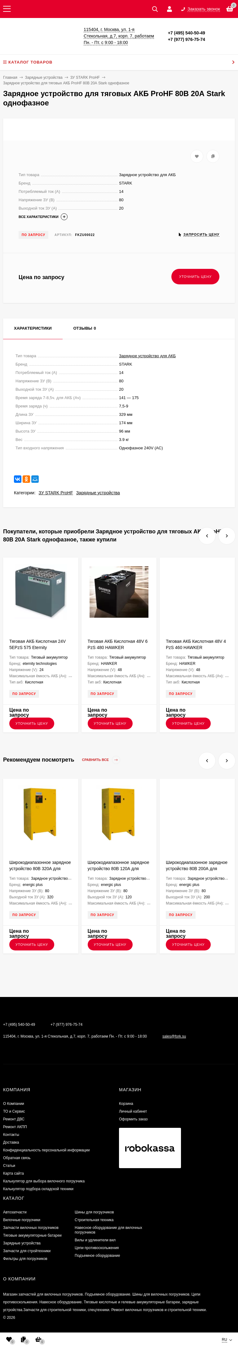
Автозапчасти (15, 1212)
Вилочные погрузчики (21, 1220)
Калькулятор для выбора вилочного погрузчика (44, 1181)
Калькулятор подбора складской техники (38, 1189)
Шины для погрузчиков (94, 1212)
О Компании (13, 1103)
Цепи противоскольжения (97, 1248)
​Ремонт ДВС (13, 1119)
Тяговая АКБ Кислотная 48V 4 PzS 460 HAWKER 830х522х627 (196, 647)
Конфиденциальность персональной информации (46, 1150)
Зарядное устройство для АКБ (147, 356)
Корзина (126, 1103)
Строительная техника (94, 1220)
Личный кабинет (133, 1111)
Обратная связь (16, 1158)
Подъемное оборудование (97, 1255)
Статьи (9, 1165)
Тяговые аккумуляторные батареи (32, 1235)
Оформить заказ (133, 1119)
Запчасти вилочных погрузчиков (31, 1228)
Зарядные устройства (98, 492)
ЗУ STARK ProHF (56, 492)
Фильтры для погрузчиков (25, 1259)
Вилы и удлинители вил (95, 1240)
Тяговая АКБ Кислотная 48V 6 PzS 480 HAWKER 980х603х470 (118, 647)
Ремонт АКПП (15, 1127)
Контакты (11, 1134)
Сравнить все (101, 760)
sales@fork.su (174, 1036)
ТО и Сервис (14, 1111)
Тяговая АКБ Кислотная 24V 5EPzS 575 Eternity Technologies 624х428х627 (37, 647)
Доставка (11, 1142)
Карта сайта (13, 1173)
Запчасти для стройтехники (27, 1251)
